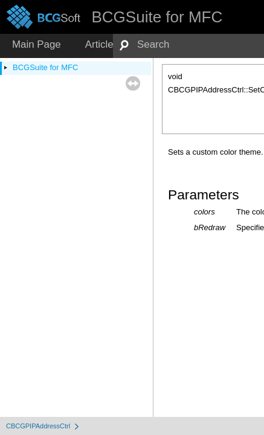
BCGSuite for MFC (45, 67)
